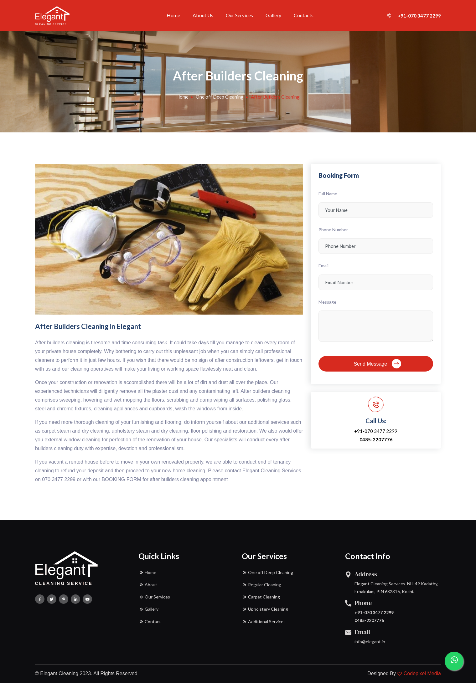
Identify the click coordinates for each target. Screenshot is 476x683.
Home (173, 15)
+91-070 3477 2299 (412, 15)
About (147, 585)
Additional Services (264, 622)
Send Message (377, 363)
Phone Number (333, 229)
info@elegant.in (369, 641)
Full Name (327, 193)
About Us (203, 15)
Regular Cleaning (261, 585)
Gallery (273, 15)
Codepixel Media (422, 673)
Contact (149, 622)
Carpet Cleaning (261, 597)
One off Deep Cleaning (220, 97)
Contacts (303, 15)
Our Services (239, 15)
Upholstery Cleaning (265, 609)
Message (327, 302)
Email (323, 265)
